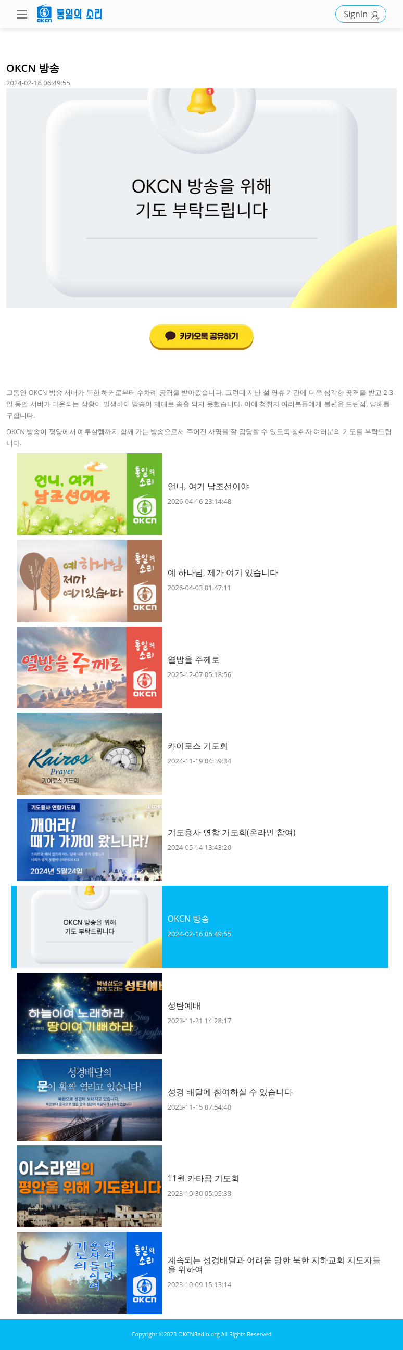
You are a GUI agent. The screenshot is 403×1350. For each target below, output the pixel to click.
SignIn (363, 14)
